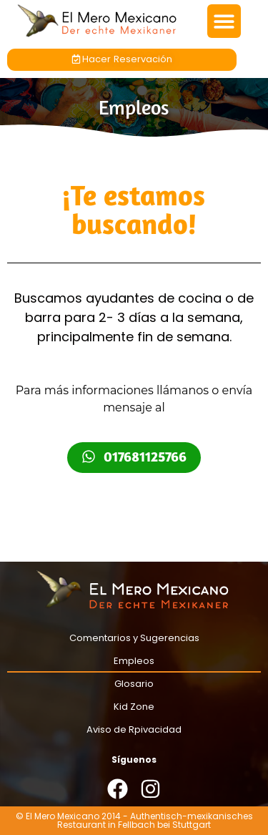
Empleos (134, 661)
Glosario (134, 683)
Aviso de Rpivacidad (134, 729)
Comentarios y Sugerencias (134, 638)
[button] (224, 21)
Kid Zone (134, 706)
